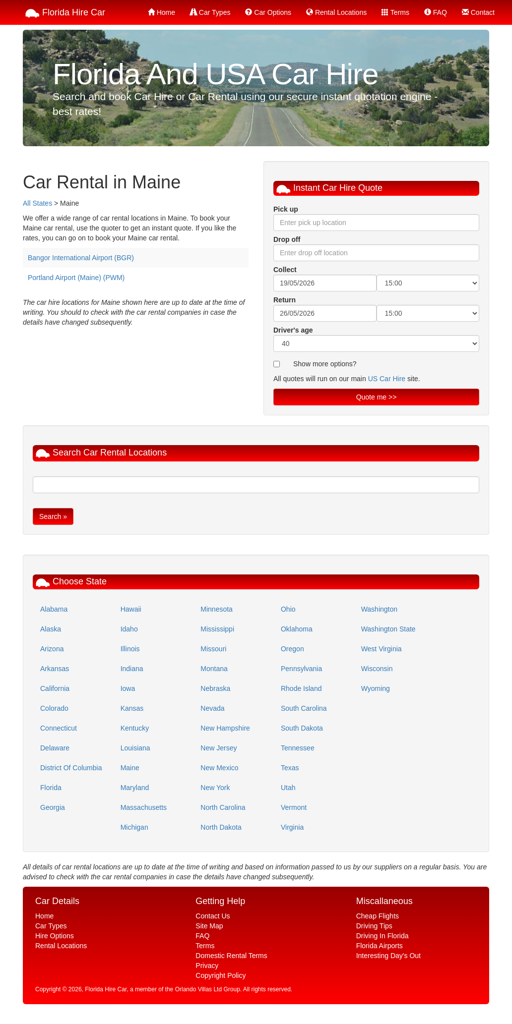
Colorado (54, 708)
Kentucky (135, 728)
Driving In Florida (382, 936)
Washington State (388, 629)
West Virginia (381, 649)
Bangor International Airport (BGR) (81, 258)
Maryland (135, 788)
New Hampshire (225, 728)
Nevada (212, 708)
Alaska (50, 629)
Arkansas (54, 669)
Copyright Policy (220, 975)
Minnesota (216, 609)
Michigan (134, 827)
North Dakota (220, 827)
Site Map (209, 926)
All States (37, 203)
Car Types (210, 12)
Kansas (132, 708)
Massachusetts (144, 807)
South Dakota (302, 728)
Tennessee (298, 748)
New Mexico (219, 768)
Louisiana (135, 748)
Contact (478, 12)
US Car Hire (386, 379)
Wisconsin (377, 669)
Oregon (292, 649)
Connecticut (58, 728)
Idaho (129, 629)
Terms (395, 12)
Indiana (132, 669)
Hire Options (54, 936)
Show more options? (325, 364)
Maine (130, 768)
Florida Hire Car (65, 13)
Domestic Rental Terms (231, 956)
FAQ (435, 12)
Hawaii (131, 609)
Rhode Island (301, 688)
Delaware (54, 748)
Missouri (213, 649)
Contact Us (212, 916)
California (54, 688)
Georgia (52, 807)
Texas (290, 768)
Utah (288, 788)
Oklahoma (297, 629)
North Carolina (222, 807)
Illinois (130, 649)
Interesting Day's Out (388, 956)
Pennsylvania (301, 669)
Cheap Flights (377, 916)
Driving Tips (374, 926)
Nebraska (215, 688)
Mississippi (217, 629)
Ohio (288, 609)
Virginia (292, 827)
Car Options (268, 12)
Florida (51, 788)
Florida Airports (379, 946)
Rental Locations (336, 12)
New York (215, 788)
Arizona (52, 649)
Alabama (53, 609)
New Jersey (218, 748)
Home (161, 12)
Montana (213, 669)
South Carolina (304, 708)
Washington (379, 609)
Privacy (206, 965)
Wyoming (375, 688)
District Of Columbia (71, 768)
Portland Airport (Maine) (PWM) (76, 278)
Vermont (294, 807)
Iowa (128, 688)
